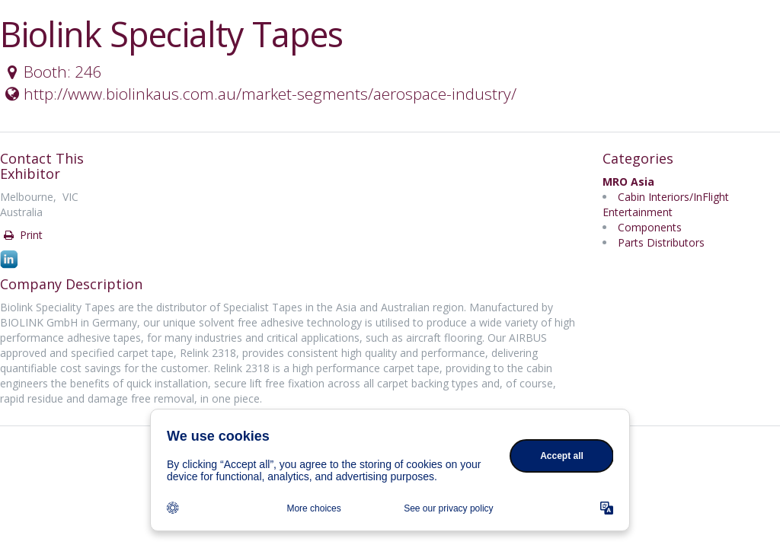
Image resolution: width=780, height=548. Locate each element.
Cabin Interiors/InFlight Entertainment (666, 204)
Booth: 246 (52, 71)
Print (22, 235)
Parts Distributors (661, 242)
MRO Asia (628, 181)
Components (650, 227)
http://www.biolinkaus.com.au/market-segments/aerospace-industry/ (259, 93)
